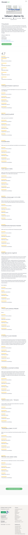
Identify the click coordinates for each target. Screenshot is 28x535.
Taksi (16, 514)
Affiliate (16, 519)
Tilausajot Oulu (17, 529)
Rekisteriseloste (17, 516)
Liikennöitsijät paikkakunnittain (20, 533)
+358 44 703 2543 (4, 518)
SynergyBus (7, 509)
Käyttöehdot (17, 518)
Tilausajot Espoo (18, 530)
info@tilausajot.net (4, 519)
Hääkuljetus (17, 515)
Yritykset (16, 511)
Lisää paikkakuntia (18, 532)
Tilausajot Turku (17, 527)
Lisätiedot (16, 510)
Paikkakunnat (17, 512)
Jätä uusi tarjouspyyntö (6, 44)
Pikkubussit (17, 513)
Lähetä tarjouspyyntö (18, 509)
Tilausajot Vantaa (18, 531)
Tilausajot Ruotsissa (18, 520)
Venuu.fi (21, 521)
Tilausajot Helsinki (18, 526)
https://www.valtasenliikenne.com (7, 41)
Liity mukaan (8, 524)
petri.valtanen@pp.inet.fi (5, 40)
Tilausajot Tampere (18, 528)
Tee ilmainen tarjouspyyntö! (14, 488)
